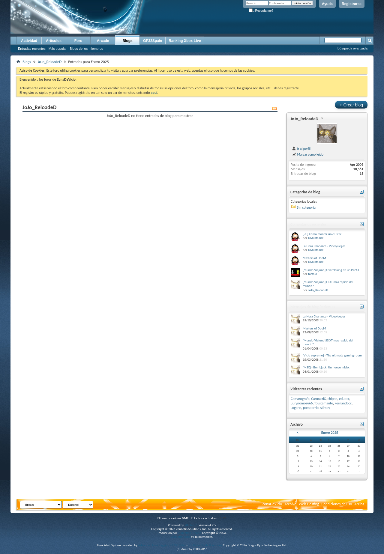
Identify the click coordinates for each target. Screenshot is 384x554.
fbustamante (323, 403)
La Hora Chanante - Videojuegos (324, 246)
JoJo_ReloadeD (50, 61)
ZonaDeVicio (272, 504)
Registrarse (352, 4)
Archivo (290, 504)
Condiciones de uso (336, 504)
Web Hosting (309, 504)
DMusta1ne (316, 238)
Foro (78, 41)
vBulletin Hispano (189, 533)
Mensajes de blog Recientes (312, 307)
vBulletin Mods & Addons (205, 545)
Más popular (58, 48)
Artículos (54, 41)
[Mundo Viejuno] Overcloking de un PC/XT (331, 270)
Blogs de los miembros (86, 48)
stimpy (325, 408)
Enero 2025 (329, 432)
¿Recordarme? (261, 10)
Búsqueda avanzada (353, 48)
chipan (333, 399)
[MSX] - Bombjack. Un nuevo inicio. (326, 367)
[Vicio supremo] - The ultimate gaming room (332, 355)
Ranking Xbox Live (185, 41)
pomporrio (311, 408)
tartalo (312, 274)
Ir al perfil (301, 149)
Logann (296, 408)
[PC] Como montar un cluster (322, 234)
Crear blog (351, 104)
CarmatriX (318, 399)
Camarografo (300, 399)
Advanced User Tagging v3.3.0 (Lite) (162, 545)
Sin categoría (306, 207)
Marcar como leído (307, 154)
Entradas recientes (32, 48)
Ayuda (327, 4)
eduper (344, 399)
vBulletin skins (180, 537)
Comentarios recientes (308, 224)
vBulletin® (191, 525)
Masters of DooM (314, 258)
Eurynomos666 (302, 403)
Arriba (359, 504)
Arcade (103, 41)
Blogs (127, 41)
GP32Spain (152, 41)
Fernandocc (343, 403)
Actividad (29, 41)
